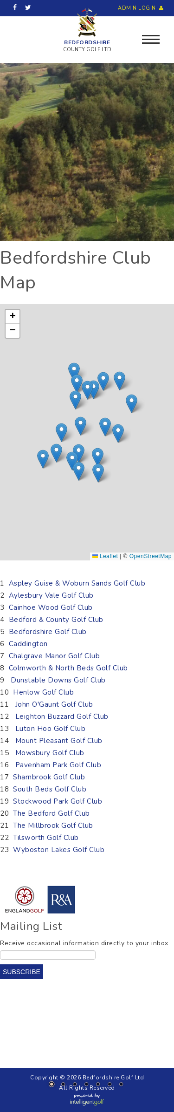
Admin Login (141, 8)
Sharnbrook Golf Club (49, 777)
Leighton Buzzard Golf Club (62, 716)
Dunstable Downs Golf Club (58, 680)
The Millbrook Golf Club (54, 825)
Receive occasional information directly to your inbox (84, 943)
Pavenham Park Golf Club (59, 765)
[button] (61, 432)
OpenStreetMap (150, 556)
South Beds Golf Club (51, 789)
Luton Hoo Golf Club (50, 728)
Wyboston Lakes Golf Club (58, 849)
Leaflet (105, 556)
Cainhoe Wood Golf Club (51, 607)
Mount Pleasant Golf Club (59, 740)
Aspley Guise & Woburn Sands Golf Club (77, 583)
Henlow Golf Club (43, 692)
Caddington (28, 643)
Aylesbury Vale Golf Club (51, 595)
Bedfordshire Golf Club (48, 631)
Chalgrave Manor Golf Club (54, 656)
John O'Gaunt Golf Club (54, 704)
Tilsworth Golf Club (47, 837)
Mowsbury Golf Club (49, 752)
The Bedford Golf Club (52, 813)
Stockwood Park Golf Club (58, 801)
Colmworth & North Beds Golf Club (68, 668)
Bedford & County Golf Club (56, 619)
